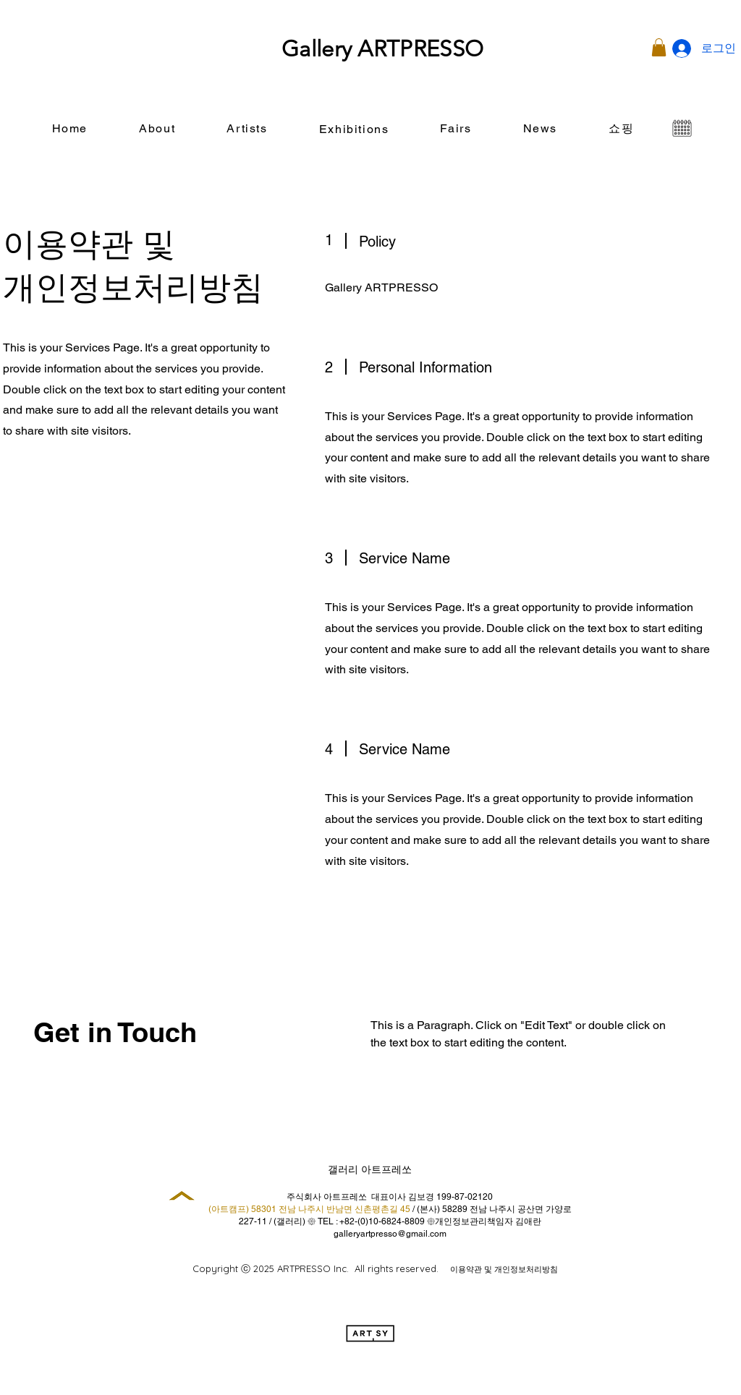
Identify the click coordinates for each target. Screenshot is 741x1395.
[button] (658, 47)
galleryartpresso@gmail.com (390, 1234)
